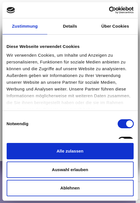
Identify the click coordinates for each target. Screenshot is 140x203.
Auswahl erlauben (70, 169)
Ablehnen (69, 188)
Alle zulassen (70, 151)
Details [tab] (70, 26)
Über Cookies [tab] (115, 26)
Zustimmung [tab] (25, 26)
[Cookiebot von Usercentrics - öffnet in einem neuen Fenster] (108, 10)
